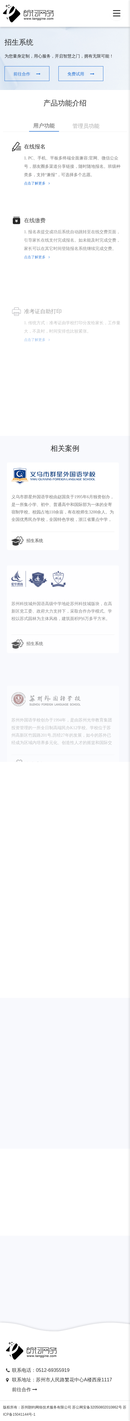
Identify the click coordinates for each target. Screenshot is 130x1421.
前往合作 (25, 1388)
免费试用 (60, 74)
